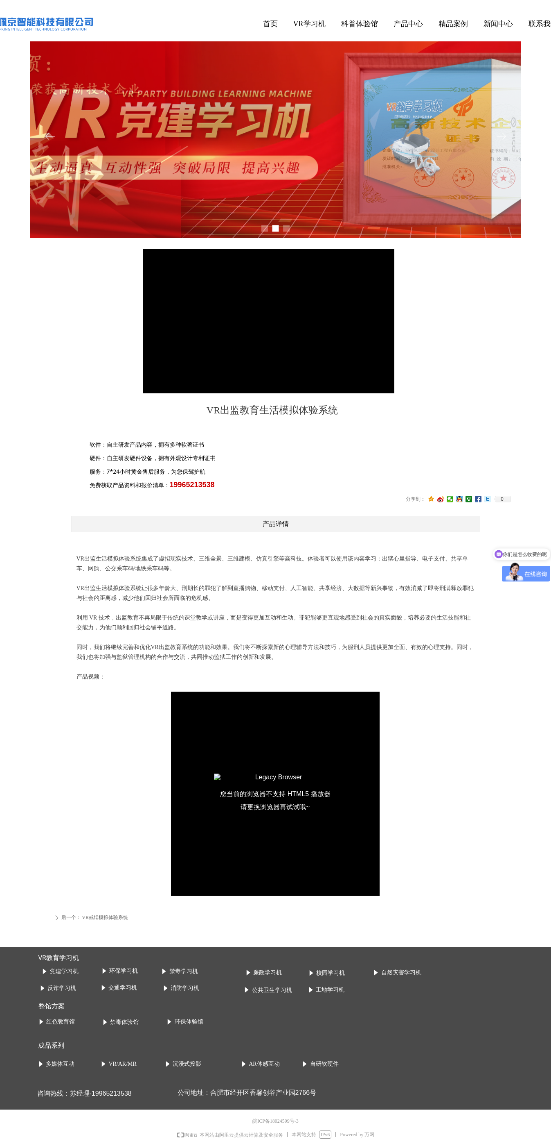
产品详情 (276, 523)
